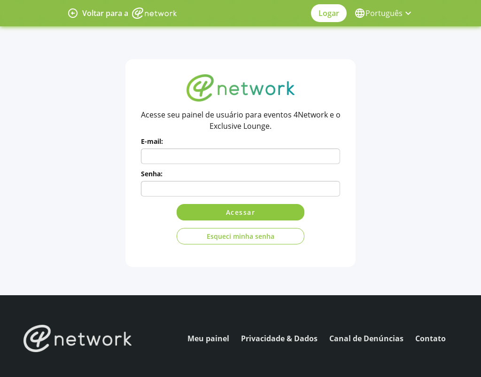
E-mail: (152, 141)
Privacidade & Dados (279, 338)
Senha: (152, 173)
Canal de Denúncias (366, 338)
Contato (430, 338)
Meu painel (208, 338)
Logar (328, 13)
